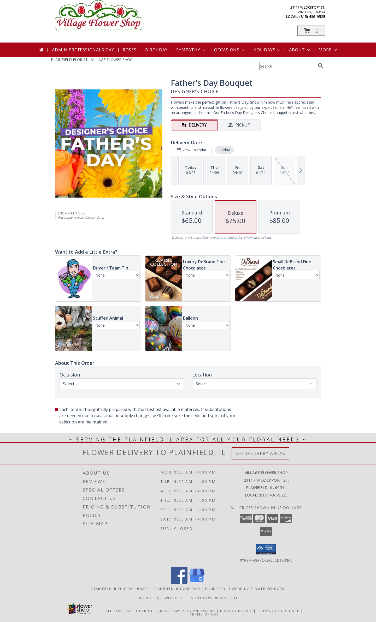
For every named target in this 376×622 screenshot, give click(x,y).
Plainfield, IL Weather (160, 597)
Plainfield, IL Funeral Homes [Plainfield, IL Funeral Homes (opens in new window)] (120, 588)
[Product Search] (287, 66)
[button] (311, 31)
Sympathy (191, 50)
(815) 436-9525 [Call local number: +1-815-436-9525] (312, 16)
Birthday (156, 50)
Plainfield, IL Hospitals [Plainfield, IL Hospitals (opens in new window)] (177, 588)
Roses (130, 50)
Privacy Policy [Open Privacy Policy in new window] (236, 610)
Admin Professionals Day (83, 50)
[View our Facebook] (179, 581)
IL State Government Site (212, 597)
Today (224, 149)
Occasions (230, 50)
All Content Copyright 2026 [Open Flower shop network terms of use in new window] (136, 610)
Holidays (267, 50)
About (300, 50)
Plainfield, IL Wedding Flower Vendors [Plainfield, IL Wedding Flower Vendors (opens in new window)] (245, 588)
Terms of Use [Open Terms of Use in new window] (204, 614)
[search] (320, 66)
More (328, 50)
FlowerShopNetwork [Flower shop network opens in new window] (191, 610)
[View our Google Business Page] (197, 581)
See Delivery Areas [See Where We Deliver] (260, 453)
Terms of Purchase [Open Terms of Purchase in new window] (278, 610)
